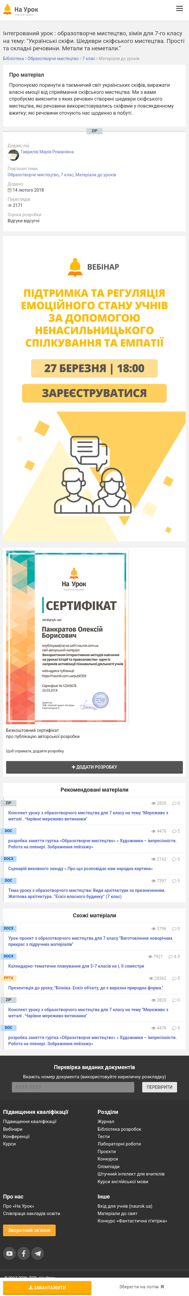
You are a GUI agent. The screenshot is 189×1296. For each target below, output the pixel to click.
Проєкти (107, 1151)
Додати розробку (94, 767)
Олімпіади (109, 1166)
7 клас (67, 174)
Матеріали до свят (117, 1213)
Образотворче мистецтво (33, 174)
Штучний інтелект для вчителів (131, 1174)
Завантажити (47, 1287)
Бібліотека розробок (119, 1129)
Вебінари (12, 1129)
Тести (104, 1136)
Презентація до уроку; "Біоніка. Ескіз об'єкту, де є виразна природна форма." (85, 987)
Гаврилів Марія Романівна (47, 151)
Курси (9, 1144)
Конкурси (108, 1159)
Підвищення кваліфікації (30, 1121)
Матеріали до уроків (96, 174)
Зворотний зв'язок (29, 1230)
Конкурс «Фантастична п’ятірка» (132, 1221)
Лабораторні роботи (119, 1144)
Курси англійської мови (123, 1181)
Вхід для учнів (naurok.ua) (125, 1206)
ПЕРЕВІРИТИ (159, 1087)
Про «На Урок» (18, 1206)
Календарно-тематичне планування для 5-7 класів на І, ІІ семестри (76, 966)
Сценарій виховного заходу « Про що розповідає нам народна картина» (80, 868)
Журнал (106, 1121)
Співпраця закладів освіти (31, 1213)
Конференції (16, 1136)
